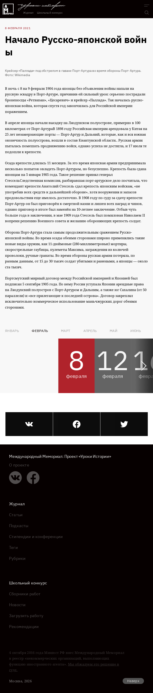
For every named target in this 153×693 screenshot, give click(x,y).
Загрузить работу (26, 615)
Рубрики (17, 558)
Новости (17, 604)
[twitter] (124, 424)
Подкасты (18, 525)
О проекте (19, 465)
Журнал (28, 12)
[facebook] (76, 424)
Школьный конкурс (50, 12)
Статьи (16, 514)
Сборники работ (25, 593)
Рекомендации (24, 626)
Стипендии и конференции (36, 536)
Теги (13, 547)
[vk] (29, 424)
